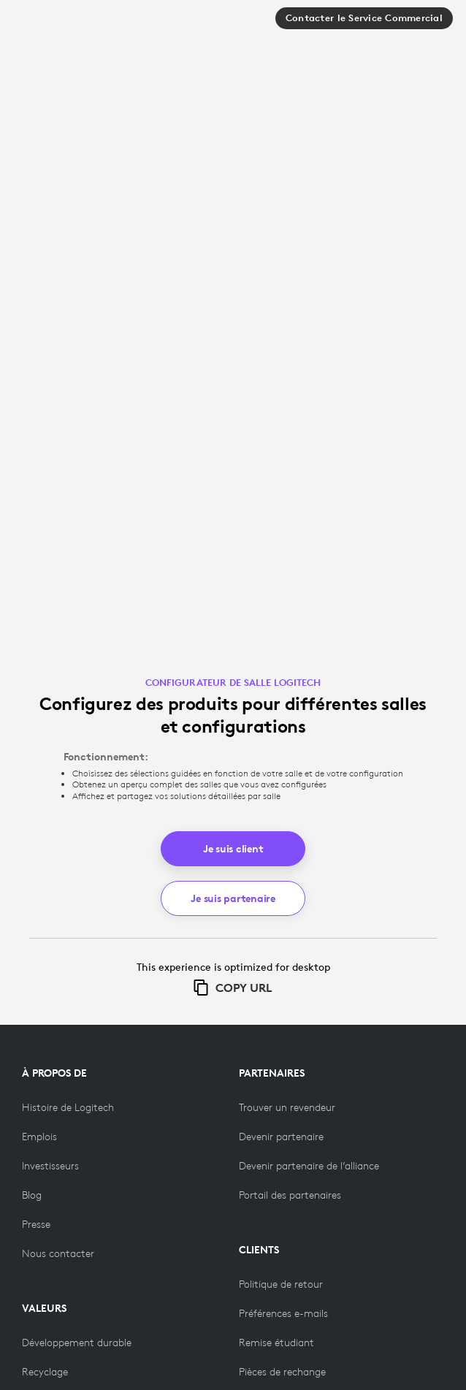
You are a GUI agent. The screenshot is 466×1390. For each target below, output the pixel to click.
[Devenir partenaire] (281, 1136)
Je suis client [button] (233, 848)
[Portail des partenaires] (290, 1195)
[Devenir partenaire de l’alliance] (309, 1165)
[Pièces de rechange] (282, 1371)
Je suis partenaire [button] (233, 898)
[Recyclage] (45, 1371)
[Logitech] (65, 23)
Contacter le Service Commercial (364, 18)
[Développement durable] (76, 1342)
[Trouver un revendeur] (287, 1107)
